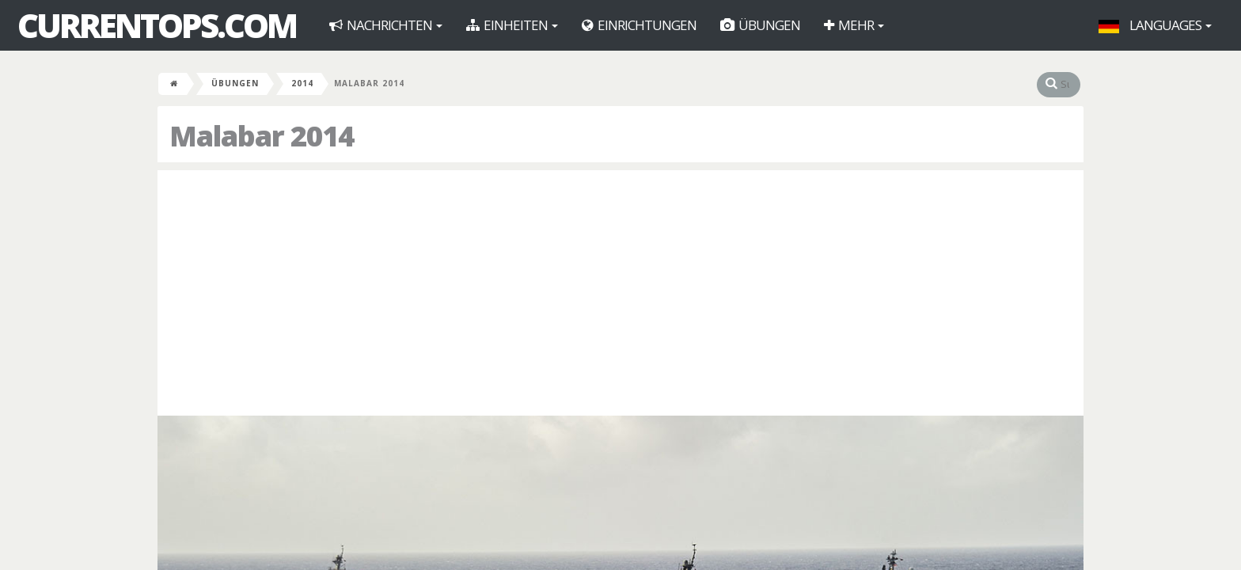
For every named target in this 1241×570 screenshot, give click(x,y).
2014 (302, 83)
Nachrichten (385, 25)
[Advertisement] (620, 289)
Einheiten (512, 25)
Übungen (760, 25)
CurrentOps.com (156, 25)
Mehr (854, 25)
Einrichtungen (639, 25)
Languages (1155, 25)
